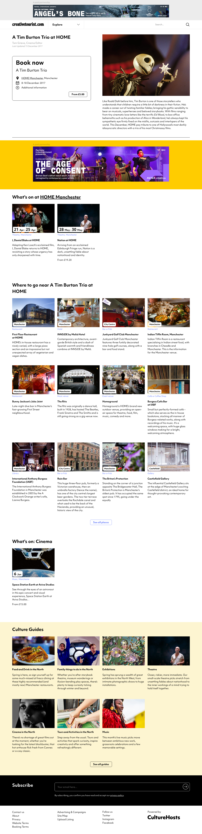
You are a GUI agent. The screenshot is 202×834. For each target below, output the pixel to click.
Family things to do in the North (75, 669)
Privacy (16, 819)
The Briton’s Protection (115, 478)
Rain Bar (62, 478)
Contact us (18, 812)
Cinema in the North (23, 732)
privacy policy (117, 795)
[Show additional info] (51, 87)
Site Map (62, 815)
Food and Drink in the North (28, 669)
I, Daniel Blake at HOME (26, 240)
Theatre (152, 669)
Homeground (110, 401)
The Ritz (62, 401)
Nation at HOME (66, 240)
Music (105, 732)
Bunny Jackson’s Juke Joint (27, 401)
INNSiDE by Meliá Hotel (71, 334)
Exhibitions (108, 669)
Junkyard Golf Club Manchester (120, 334)
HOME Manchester (32, 78)
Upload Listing (65, 819)
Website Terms (20, 823)
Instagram (108, 819)
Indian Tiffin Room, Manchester (165, 334)
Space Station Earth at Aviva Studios (33, 584)
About (15, 815)
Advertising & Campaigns (71, 812)
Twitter (106, 815)
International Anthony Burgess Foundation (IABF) (29, 480)
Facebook (108, 823)
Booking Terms (20, 826)
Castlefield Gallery (158, 478)
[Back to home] (28, 25)
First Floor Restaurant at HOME (24, 336)
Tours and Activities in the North (75, 732)
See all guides (101, 764)
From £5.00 (78, 94)
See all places (101, 522)
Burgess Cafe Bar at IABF (157, 403)
